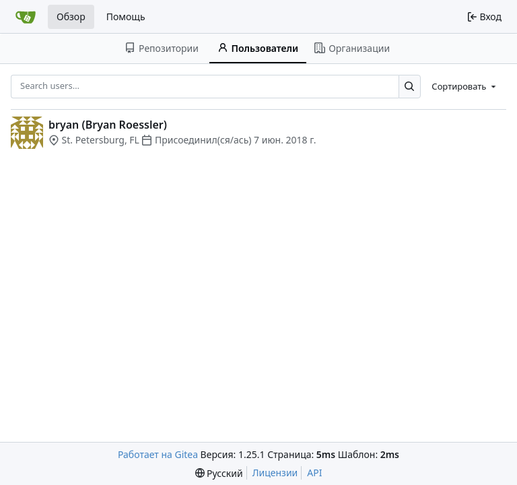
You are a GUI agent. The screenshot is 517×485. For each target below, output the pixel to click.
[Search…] (410, 86)
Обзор (71, 16)
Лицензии (275, 472)
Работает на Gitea (158, 454)
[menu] (464, 86)
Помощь (125, 16)
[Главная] (25, 17)
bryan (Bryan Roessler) (107, 124)
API (314, 472)
